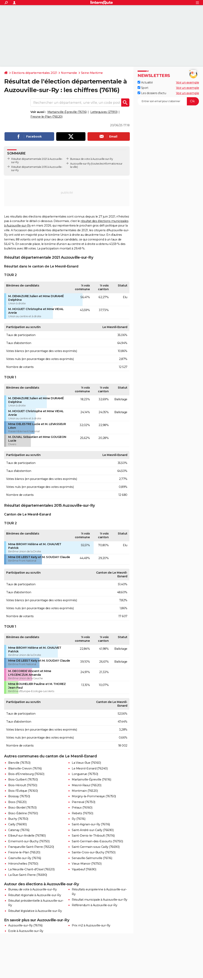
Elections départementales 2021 (34, 73)
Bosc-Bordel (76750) (22, 807)
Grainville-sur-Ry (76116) (24, 858)
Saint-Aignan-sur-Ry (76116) (91, 824)
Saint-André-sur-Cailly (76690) (92, 830)
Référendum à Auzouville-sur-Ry (94, 905)
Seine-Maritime (92, 73)
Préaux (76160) (82, 807)
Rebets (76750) (82, 813)
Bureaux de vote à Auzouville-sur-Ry (91, 158)
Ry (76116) (78, 819)
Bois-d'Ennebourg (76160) (26, 774)
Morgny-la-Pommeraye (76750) (94, 796)
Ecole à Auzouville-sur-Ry (25, 931)
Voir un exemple (187, 82)
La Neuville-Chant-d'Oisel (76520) (31, 869)
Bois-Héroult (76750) (22, 785)
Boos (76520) (17, 802)
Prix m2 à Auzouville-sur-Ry (91, 925)
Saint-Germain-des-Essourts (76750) (97, 841)
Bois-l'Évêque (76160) (23, 791)
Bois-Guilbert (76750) (23, 779)
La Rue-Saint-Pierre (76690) (27, 875)
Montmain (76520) (85, 791)
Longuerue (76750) (85, 774)
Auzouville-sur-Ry (80, 163)
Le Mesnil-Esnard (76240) (90, 768)
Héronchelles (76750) (23, 863)
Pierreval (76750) (83, 802)
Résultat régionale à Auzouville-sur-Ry (34, 895)
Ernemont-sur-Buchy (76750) (28, 841)
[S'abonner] (168, 101)
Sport (143, 88)
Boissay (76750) (19, 796)
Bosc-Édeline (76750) (23, 813)
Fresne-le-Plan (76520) (46, 116)
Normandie (69, 73)
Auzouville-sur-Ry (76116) (25, 925)
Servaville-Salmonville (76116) (92, 858)
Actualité (145, 82)
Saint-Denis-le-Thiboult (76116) (93, 835)
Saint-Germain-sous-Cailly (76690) (96, 847)
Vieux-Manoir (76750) (86, 863)
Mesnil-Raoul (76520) (86, 785)
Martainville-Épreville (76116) (67, 112)
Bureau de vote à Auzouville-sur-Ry (32, 889)
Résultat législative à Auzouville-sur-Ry (35, 911)
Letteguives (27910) (104, 112)
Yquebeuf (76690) (84, 869)
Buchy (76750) (18, 819)
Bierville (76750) (19, 763)
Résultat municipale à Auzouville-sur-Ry (99, 899)
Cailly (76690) (17, 824)
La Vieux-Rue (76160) (86, 763)
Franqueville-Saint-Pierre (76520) (31, 847)
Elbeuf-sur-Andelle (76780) (27, 835)
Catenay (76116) (18, 830)
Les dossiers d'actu (152, 93)
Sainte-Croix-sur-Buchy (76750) (93, 852)
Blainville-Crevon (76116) (25, 768)
